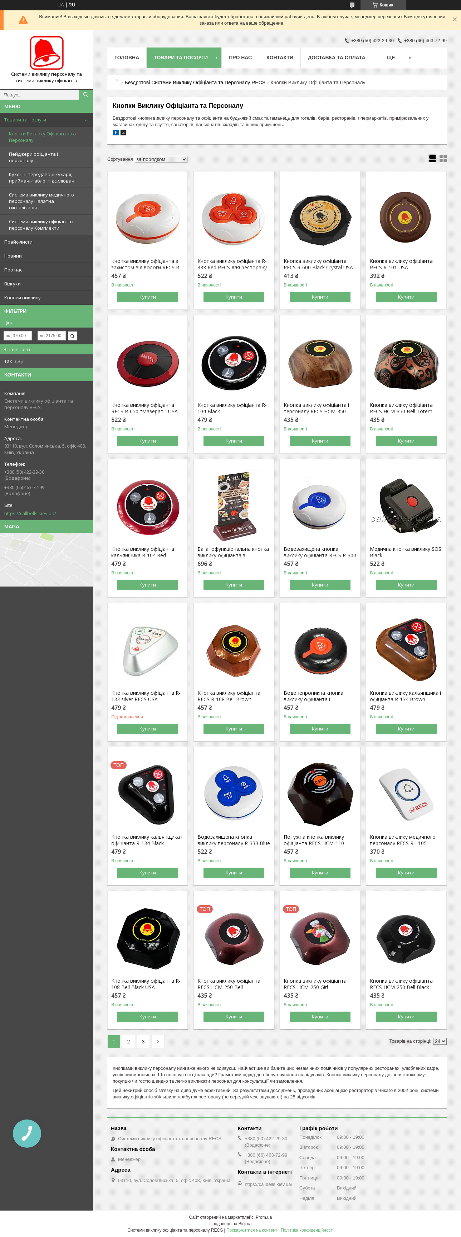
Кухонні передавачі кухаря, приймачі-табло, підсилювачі (42, 177)
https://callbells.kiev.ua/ (30, 513)
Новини (13, 256)
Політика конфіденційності (307, 1230)
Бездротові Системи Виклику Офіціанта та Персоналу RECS (194, 82)
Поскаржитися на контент (251, 1230)
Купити (147, 297)
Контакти (279, 57)
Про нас (13, 269)
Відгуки (12, 283)
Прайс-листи (18, 242)
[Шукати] (86, 94)
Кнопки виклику (22, 297)
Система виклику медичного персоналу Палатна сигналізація (41, 201)
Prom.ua (264, 1217)
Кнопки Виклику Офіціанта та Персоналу (42, 136)
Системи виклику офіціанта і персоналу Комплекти (41, 224)
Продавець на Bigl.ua (230, 1223)
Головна (126, 57)
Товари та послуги (25, 119)
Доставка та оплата (337, 57)
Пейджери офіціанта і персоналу (33, 157)
